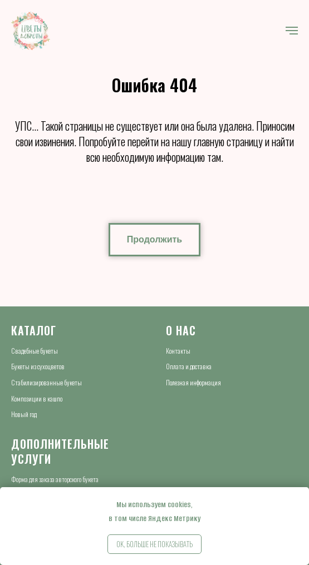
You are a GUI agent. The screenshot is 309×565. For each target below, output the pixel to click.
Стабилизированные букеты (46, 382)
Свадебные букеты (34, 350)
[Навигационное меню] (292, 30)
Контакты (178, 350)
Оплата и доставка (189, 366)
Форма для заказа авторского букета (55, 479)
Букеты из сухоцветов (38, 366)
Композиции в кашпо (36, 398)
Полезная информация (193, 382)
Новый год (24, 414)
